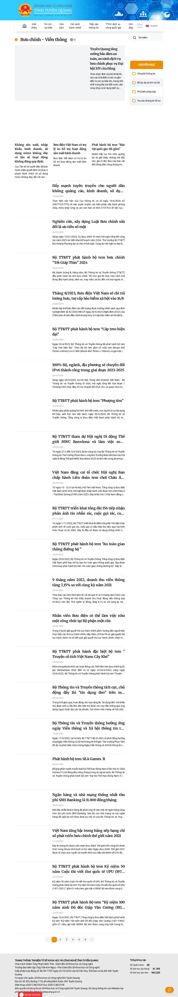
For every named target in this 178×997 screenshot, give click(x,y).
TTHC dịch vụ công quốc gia (113, 26)
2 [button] (60, 939)
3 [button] (66, 939)
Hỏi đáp (131, 26)
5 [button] (79, 939)
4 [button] (73, 939)
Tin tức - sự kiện (49, 26)
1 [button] (54, 939)
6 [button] (85, 939)
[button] (92, 939)
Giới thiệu (35, 26)
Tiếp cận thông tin (95, 26)
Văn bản (61, 26)
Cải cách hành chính (76, 26)
